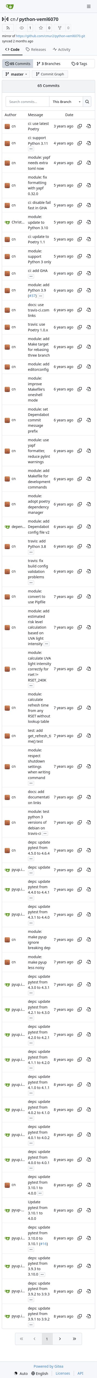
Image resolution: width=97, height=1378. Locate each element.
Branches (48, 63)
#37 (32, 295)
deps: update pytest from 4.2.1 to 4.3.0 (39, 1007)
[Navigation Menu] (89, 6)
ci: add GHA (38, 270)
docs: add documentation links (39, 797)
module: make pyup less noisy (37, 962)
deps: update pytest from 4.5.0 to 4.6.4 (39, 848)
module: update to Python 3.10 (38, 222)
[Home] (10, 6)
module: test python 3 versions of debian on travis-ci (38, 822)
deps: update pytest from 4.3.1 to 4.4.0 (39, 912)
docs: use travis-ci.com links (38, 310)
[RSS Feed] (8, 28)
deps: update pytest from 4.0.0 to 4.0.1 (39, 1157)
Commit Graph (50, 74)
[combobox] (66, 101)
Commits (18, 63)
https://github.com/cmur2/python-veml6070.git (50, 36)
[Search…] (87, 101)
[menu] (21, 1373)
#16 (43, 1243)
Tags (79, 63)
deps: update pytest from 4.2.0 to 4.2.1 (39, 1032)
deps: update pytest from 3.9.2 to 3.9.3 (39, 1289)
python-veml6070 (38, 19)
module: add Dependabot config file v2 (38, 527)
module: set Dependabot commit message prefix (38, 420)
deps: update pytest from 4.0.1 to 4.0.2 (39, 1132)
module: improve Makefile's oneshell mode (36, 389)
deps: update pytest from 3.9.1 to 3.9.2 (39, 1314)
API (80, 1373)
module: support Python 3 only (39, 257)
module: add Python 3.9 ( (38, 290)
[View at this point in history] (88, 126)
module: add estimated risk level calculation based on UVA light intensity (38, 627)
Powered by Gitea (48, 1366)
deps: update (39, 867)
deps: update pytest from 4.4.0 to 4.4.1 (39, 887)
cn (13, 19)
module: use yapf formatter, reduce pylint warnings (39, 450)
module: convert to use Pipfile (37, 597)
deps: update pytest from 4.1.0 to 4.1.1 (39, 1082)
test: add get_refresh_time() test (39, 736)
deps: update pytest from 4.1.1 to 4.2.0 (39, 1057)
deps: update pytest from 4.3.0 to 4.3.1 (39, 982)
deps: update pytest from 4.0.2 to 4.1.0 (39, 1107)
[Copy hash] (80, 126)
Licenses (63, 1373)
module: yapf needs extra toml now (39, 163)
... (31, 148)
